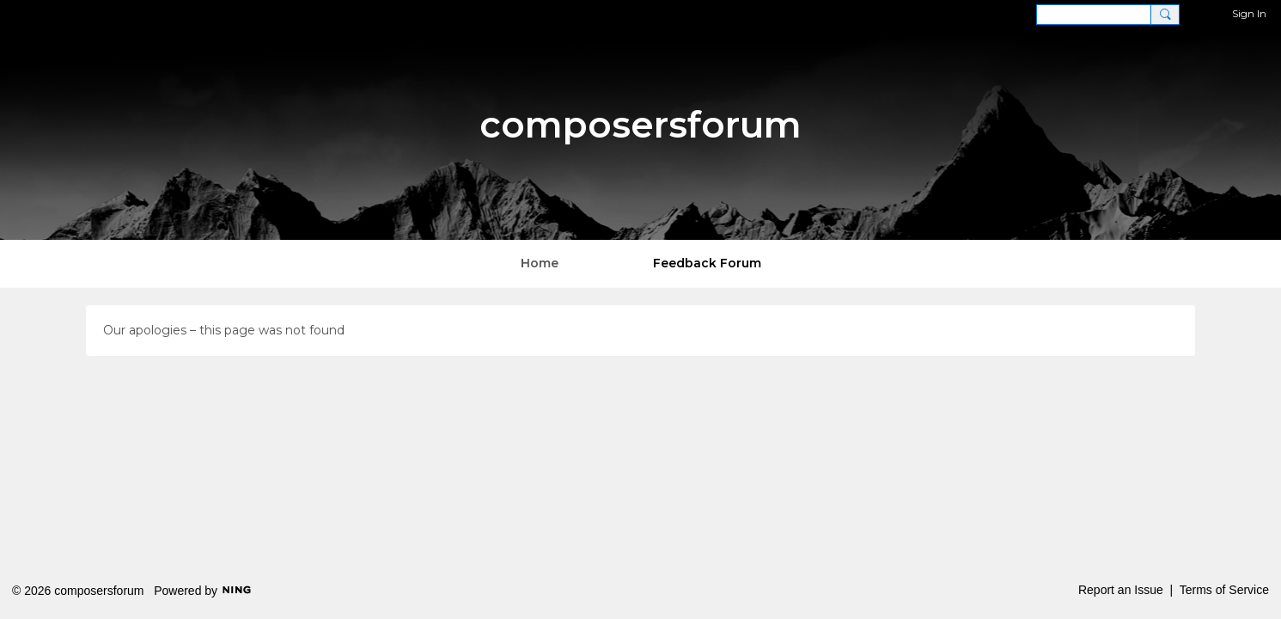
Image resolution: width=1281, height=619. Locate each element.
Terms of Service (1224, 590)
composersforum (640, 124)
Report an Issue (1120, 590)
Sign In (1249, 13)
